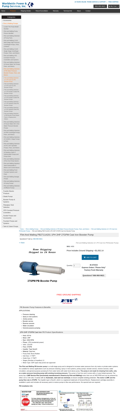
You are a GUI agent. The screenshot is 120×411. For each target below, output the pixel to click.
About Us (19, 347)
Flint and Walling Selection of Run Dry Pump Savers (12, 160)
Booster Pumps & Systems (9, 201)
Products (13, 10)
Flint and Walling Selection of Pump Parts (12, 37)
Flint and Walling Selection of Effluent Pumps (12, 187)
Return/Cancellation (42, 10)
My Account (50, 380)
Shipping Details (26, 10)
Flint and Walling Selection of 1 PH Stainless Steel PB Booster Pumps (11, 103)
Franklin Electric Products (8, 192)
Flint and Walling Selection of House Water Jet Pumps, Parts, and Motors (12, 64)
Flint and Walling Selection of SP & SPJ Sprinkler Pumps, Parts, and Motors (12, 145)
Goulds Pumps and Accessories (9, 217)
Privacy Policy (51, 401)
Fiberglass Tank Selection (8, 206)
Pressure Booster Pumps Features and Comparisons (40, 313)
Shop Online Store (52, 347)
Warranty (55, 10)
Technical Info (67, 10)
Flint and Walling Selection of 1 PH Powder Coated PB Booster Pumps (11, 91)
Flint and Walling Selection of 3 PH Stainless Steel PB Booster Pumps (11, 109)
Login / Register (50, 382)
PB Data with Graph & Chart (32, 302)
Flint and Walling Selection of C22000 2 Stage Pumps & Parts (12, 139)
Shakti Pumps (8, 196)
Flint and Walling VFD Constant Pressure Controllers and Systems (11, 58)
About (79, 10)
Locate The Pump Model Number (11, 28)
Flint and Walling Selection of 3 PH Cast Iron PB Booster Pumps (11, 85)
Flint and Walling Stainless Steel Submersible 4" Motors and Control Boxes (12, 165)
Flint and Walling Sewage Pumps (11, 178)
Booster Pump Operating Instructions (35, 310)
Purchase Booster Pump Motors (33, 324)
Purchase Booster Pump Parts (33, 327)
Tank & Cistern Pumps (10, 226)
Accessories (7, 20)
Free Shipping (113, 2)
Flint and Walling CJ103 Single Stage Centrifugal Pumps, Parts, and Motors (11, 51)
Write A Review (112, 336)
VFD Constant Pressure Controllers (11, 211)
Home (3, 10)
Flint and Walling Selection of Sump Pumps (12, 182)
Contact (88, 10)
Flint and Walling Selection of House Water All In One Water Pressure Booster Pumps (12, 125)
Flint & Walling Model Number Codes (35, 292)
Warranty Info (19, 359)
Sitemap (18, 352)
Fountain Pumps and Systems (10, 222)
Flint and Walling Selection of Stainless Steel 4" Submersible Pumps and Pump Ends (12, 153)
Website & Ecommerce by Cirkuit (60, 407)
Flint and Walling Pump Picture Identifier (11, 32)
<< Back (25, 30)
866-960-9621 (100, 6)
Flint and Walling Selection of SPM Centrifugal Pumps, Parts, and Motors (12, 132)
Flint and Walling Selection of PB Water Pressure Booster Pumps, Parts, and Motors (12, 72)
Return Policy (50, 387)
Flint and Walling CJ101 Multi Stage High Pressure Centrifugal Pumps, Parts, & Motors (12, 43)
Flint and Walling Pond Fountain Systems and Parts (10, 172)
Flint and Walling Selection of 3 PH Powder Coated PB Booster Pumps (11, 97)
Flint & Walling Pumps (10, 23)
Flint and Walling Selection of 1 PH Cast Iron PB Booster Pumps (11, 79)
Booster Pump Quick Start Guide (33, 306)
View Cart (48, 385)
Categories (11, 17)
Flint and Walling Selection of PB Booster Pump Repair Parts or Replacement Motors (11, 116)
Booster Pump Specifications (32, 288)
